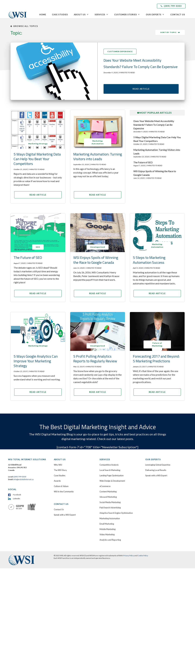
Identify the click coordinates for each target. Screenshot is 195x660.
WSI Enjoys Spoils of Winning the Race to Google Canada (154, 174)
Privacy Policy (128, 557)
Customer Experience (120, 51)
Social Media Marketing (110, 503)
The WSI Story (60, 471)
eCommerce (105, 487)
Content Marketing (108, 493)
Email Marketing (107, 525)
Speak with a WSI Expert (65, 516)
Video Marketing (107, 535)
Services (101, 14)
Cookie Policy (143, 557)
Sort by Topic (168, 32)
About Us (81, 14)
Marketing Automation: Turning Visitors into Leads (97, 158)
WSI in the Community (64, 493)
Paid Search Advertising (110, 509)
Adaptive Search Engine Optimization (116, 514)
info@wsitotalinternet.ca (23, 480)
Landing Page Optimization (112, 476)
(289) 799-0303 (171, 6)
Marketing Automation (110, 519)
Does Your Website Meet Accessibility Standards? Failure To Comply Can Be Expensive (153, 126)
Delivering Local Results (155, 471)
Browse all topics (24, 26)
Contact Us (177, 14)
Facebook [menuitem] (17, 496)
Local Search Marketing (110, 471)
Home (42, 14)
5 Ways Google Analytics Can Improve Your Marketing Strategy (36, 362)
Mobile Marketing (107, 530)
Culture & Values (61, 487)
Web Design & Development (112, 482)
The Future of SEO (143, 163)
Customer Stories (127, 14)
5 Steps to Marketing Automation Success (149, 261)
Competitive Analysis (109, 466)
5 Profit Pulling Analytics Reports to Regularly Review (95, 360)
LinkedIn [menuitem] (16, 500)
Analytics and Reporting (110, 541)
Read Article (141, 89)
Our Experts (155, 14)
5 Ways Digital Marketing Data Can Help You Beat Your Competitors (37, 160)
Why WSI (58, 466)
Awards (57, 482)
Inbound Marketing (108, 498)
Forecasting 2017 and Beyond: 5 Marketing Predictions (156, 360)
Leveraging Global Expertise (157, 466)
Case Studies (60, 14)
